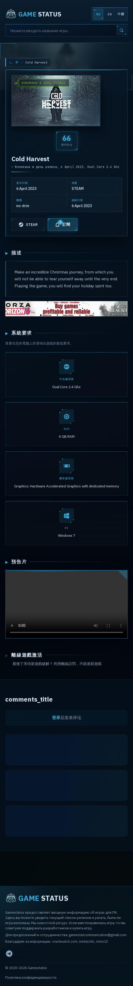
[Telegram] (9, 954)
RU (98, 14)
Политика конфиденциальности (30, 977)
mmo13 (102, 941)
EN (109, 14)
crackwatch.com (64, 941)
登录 (56, 718)
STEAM (28, 224)
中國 (121, 14)
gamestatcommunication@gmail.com (97, 934)
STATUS (33, 14)
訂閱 (62, 223)
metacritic (87, 941)
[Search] (66, 30)
